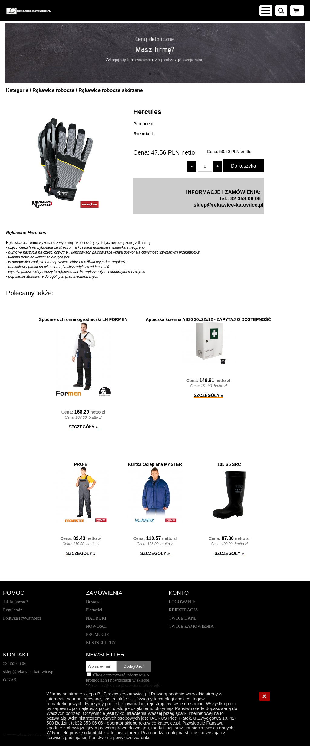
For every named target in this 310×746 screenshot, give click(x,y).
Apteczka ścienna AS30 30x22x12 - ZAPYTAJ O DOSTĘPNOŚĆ (208, 319)
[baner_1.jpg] (155, 53)
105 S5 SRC (229, 464)
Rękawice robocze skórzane (110, 90)
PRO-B (80, 464)
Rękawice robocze (53, 90)
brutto (235, 151)
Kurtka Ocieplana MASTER (155, 464)
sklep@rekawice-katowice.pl (228, 205)
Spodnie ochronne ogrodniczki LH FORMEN (83, 319)
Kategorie (17, 90)
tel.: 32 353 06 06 (240, 198)
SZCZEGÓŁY (83, 426)
